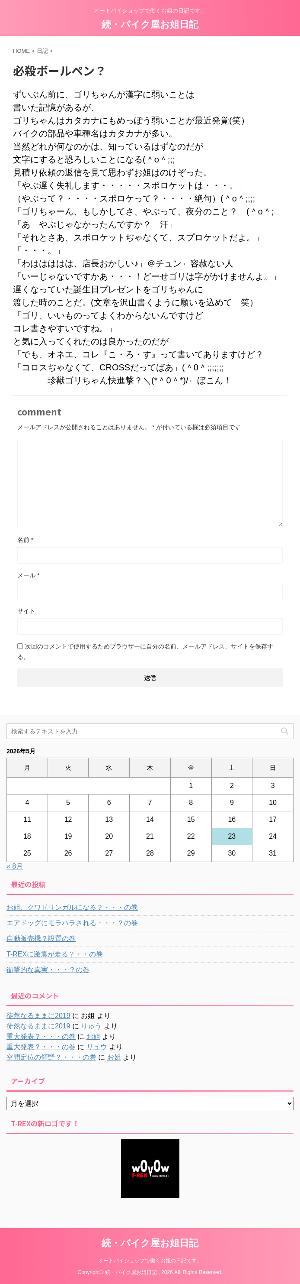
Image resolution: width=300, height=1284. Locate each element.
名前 (25, 539)
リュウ (96, 1047)
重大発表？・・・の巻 (41, 1036)
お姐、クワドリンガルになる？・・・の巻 (72, 907)
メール (28, 575)
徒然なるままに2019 (38, 1015)
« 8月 (14, 866)
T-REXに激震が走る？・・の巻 (54, 954)
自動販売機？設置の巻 (41, 938)
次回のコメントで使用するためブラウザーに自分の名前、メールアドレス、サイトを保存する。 (145, 651)
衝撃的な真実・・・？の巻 (47, 969)
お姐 (93, 1036)
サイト (26, 610)
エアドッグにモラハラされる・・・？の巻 (72, 923)
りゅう (91, 1026)
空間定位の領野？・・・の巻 (51, 1057)
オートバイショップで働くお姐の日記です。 (150, 1261)
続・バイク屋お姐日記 (150, 24)
